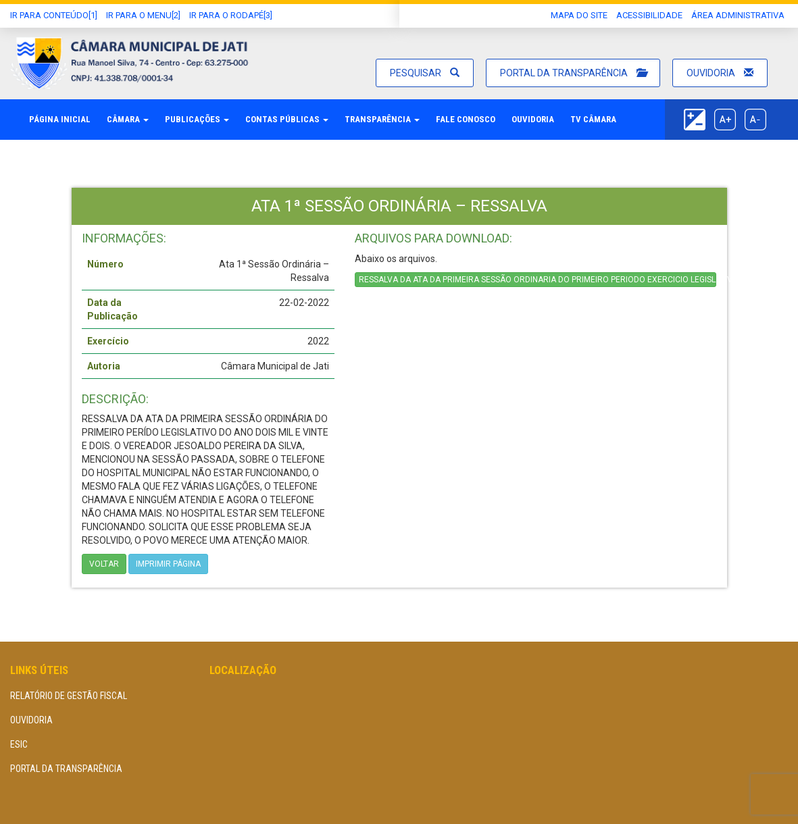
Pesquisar (424, 73)
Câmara (128, 119)
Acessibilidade (649, 15)
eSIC (19, 744)
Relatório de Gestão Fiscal (68, 695)
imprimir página (168, 564)
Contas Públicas (286, 119)
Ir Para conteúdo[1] (53, 15)
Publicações (197, 119)
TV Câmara (593, 119)
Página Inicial (60, 119)
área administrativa (737, 15)
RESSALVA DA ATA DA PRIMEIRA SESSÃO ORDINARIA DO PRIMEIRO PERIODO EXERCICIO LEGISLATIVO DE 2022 (538, 279)
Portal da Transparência (573, 73)
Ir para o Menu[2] (143, 15)
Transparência (382, 119)
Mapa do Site (579, 15)
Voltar (104, 564)
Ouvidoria (720, 73)
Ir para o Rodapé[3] (230, 15)
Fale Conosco (465, 119)
